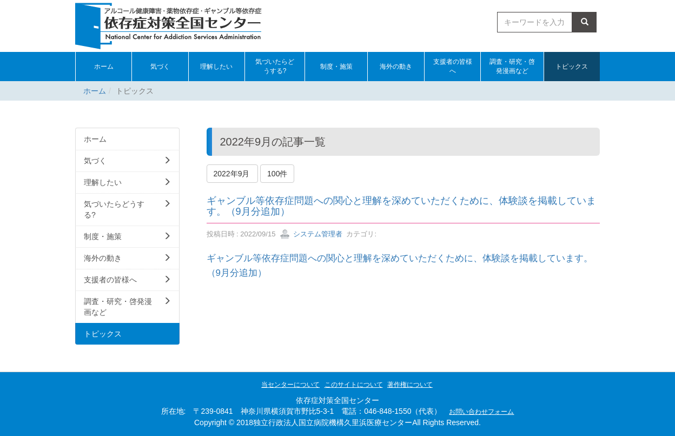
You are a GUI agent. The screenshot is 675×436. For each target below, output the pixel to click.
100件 (277, 173)
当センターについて (290, 384)
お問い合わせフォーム (481, 411)
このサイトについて (354, 384)
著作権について (410, 384)
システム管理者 (311, 234)
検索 (584, 22)
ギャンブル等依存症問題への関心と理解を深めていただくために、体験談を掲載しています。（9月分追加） (401, 206)
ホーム (94, 91)
